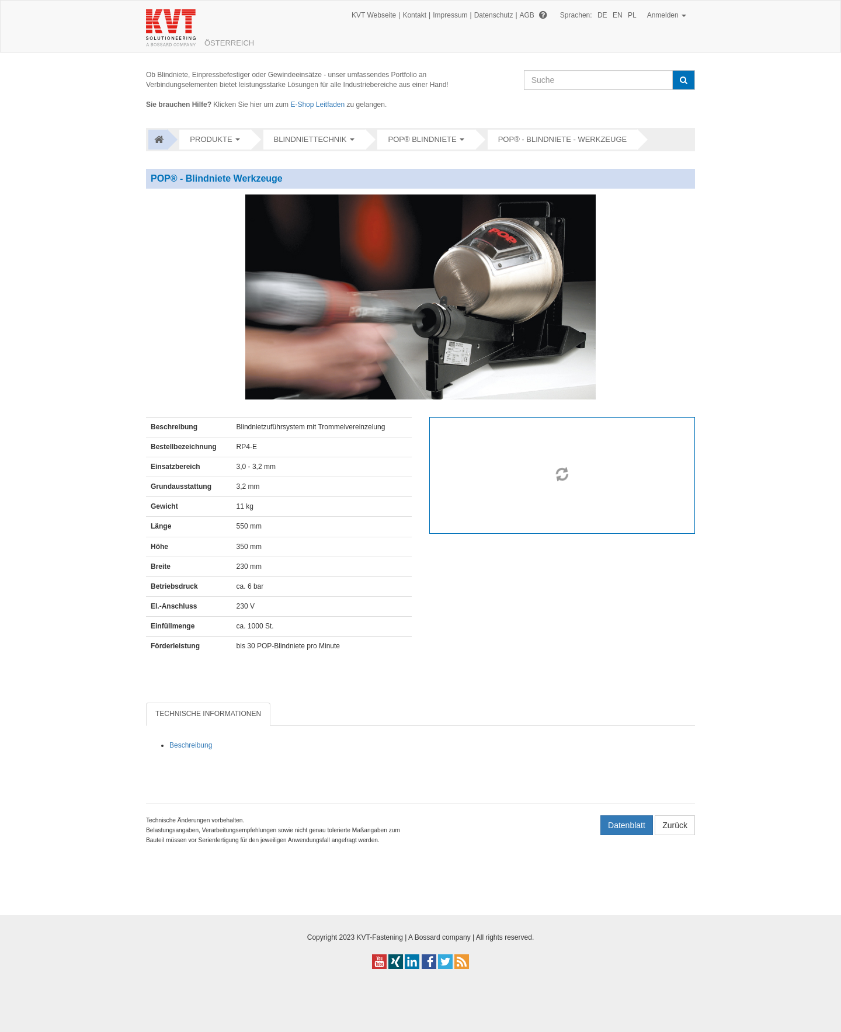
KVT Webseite (374, 15)
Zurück (674, 825)
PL (632, 15)
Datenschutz (493, 15)
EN (618, 15)
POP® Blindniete (422, 139)
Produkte (211, 139)
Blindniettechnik (310, 139)
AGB (527, 15)
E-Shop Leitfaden (317, 104)
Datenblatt (626, 825)
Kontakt (414, 15)
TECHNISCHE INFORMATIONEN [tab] (208, 714)
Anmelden (666, 15)
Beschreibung (190, 745)
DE (602, 15)
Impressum (450, 15)
